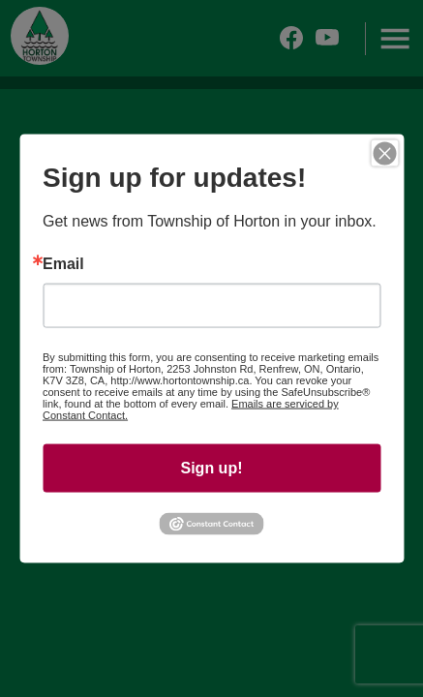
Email (63, 264)
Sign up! (212, 468)
